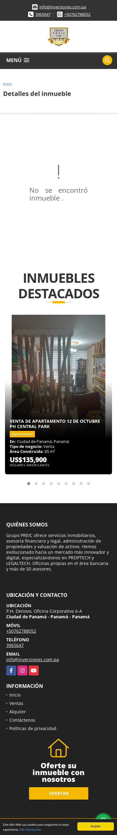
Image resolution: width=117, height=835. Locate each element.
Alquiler (17, 712)
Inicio (7, 84)
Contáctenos (22, 720)
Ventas (16, 703)
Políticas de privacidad (32, 728)
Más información (30, 830)
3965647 (43, 14)
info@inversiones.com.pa (62, 7)
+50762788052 (77, 14)
